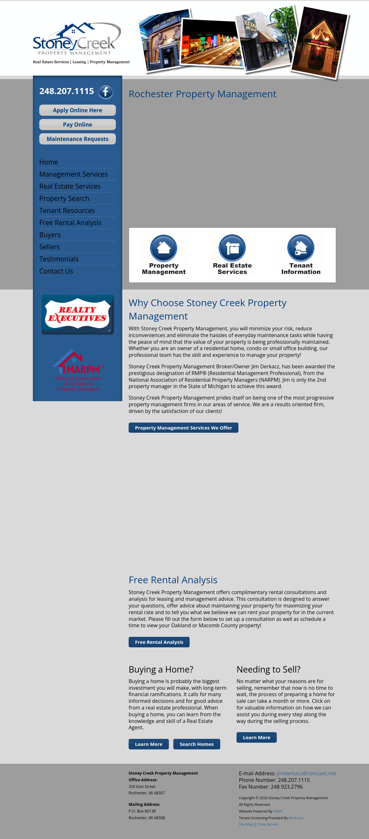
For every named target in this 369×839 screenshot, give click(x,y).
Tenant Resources (67, 210)
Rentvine (296, 817)
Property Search (64, 198)
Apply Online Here (77, 110)
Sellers (49, 246)
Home (48, 162)
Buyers (50, 234)
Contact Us (56, 271)
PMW (277, 811)
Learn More (148, 744)
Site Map (246, 824)
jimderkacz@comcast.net (306, 773)
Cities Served (267, 824)
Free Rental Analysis (70, 222)
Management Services (73, 174)
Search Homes (197, 744)
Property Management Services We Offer (183, 427)
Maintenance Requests (77, 139)
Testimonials (59, 258)
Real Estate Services (70, 186)
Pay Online (77, 124)
